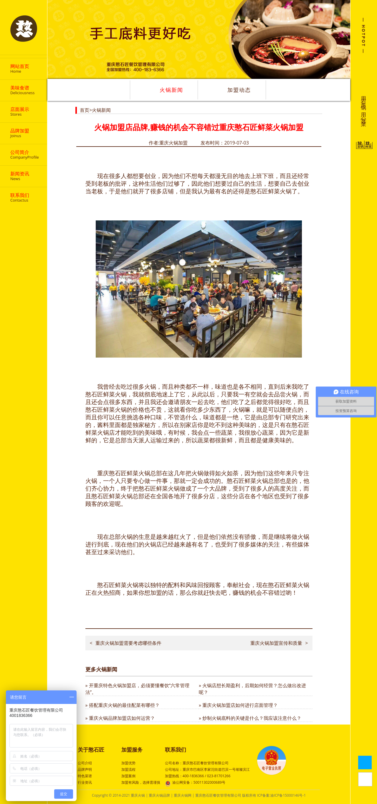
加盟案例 (128, 775)
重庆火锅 (138, 795)
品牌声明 (85, 769)
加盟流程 (128, 769)
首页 (84, 110)
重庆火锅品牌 (159, 795)
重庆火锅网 (182, 795)
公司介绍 (85, 762)
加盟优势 (128, 762)
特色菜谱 (85, 775)
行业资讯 (85, 782)
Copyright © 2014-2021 (111, 795)
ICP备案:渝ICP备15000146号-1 (281, 795)
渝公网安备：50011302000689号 (195, 783)
